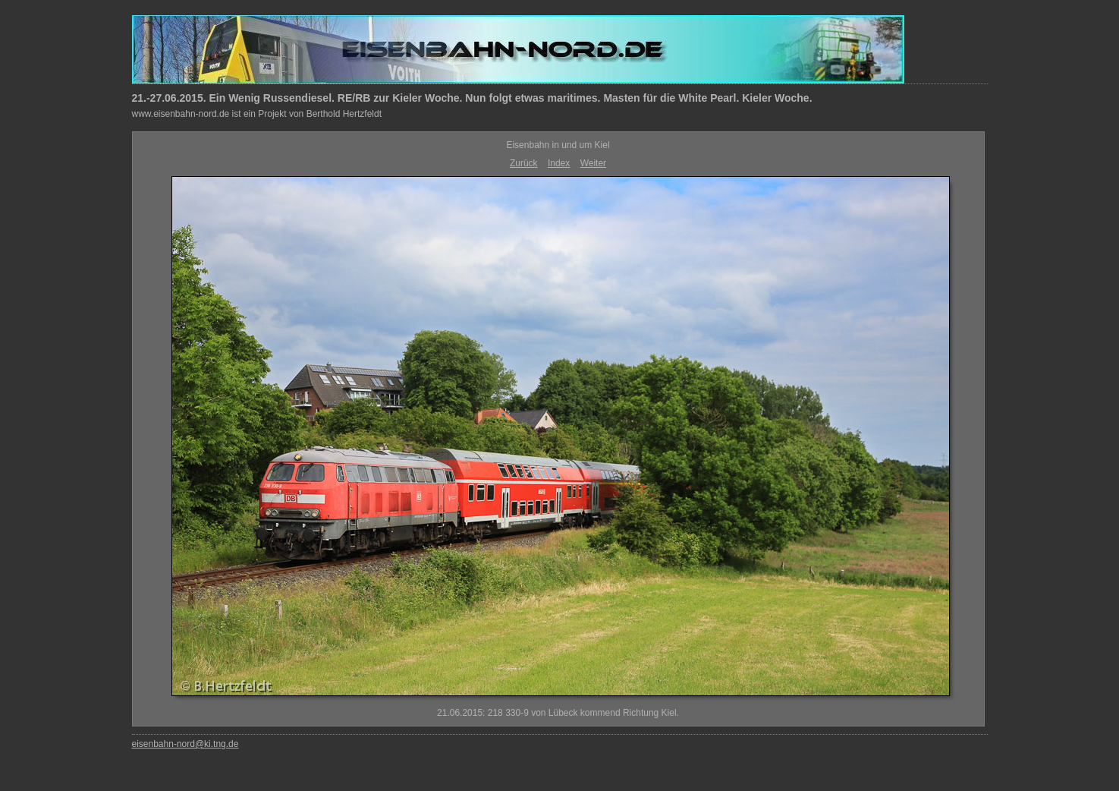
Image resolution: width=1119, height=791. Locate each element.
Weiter (593, 163)
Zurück (524, 163)
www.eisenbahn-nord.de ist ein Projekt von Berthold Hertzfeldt (257, 114)
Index (559, 163)
